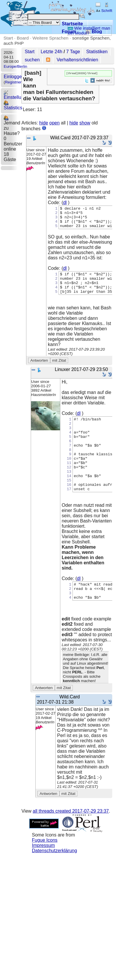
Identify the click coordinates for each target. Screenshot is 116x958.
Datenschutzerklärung (54, 877)
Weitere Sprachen (50, 37)
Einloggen (14, 76)
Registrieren (15, 82)
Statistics (13, 105)
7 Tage (73, 51)
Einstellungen (18, 95)
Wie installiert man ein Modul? (89, 30)
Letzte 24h (51, 51)
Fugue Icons (44, 867)
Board (23, 37)
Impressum (43, 872)
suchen (32, 59)
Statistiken (97, 51)
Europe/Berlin (15, 66)
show (84, 122)
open (54, 122)
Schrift (104, 10)
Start (8, 37)
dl (64, 202)
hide (43, 122)
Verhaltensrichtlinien (77, 59)
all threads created (71, 838)
